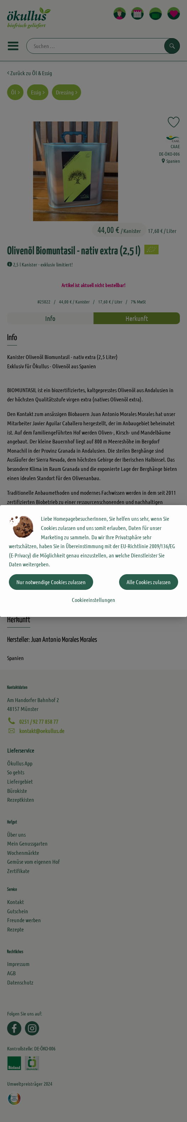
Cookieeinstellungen (93, 599)
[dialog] (93, 561)
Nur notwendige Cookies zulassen (51, 581)
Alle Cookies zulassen (149, 581)
